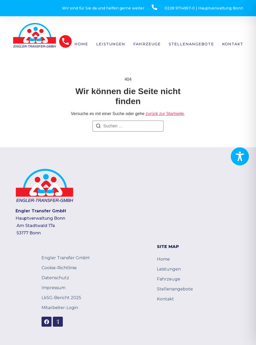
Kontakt (232, 44)
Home (81, 44)
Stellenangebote (191, 44)
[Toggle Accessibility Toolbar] (239, 156)
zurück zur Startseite (165, 113)
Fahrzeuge (147, 44)
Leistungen (110, 44)
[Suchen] (98, 126)
